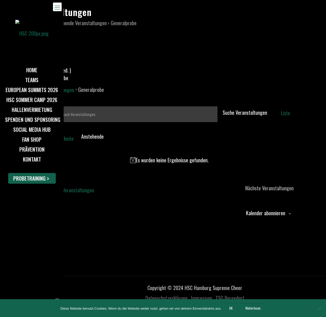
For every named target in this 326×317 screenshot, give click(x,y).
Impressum (201, 298)
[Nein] (319, 308)
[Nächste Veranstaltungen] (50, 135)
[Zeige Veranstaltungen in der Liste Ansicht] (285, 113)
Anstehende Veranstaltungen (79, 23)
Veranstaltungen (58, 90)
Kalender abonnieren (265, 213)
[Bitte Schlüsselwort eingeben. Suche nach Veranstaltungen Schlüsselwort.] (130, 114)
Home (34, 23)
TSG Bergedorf (229, 298)
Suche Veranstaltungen (245, 112)
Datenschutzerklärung (166, 298)
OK (231, 308)
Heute (68, 138)
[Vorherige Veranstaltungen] (44, 135)
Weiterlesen (253, 308)
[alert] (169, 160)
